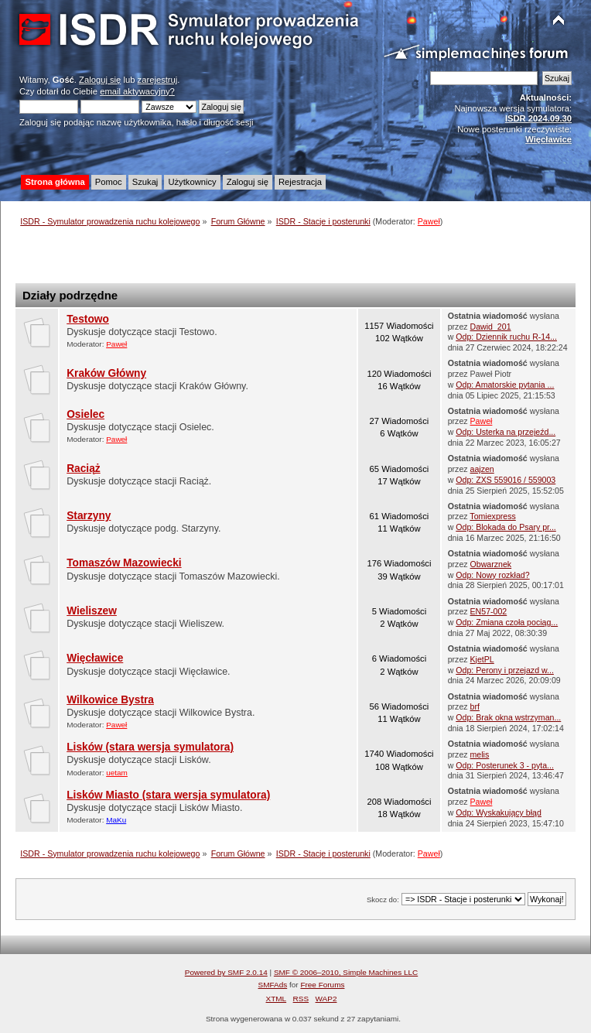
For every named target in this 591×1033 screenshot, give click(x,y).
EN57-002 (488, 611)
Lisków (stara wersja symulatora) (150, 747)
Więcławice (95, 658)
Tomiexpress (492, 516)
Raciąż (83, 468)
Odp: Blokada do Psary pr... (506, 527)
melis (480, 754)
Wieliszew (92, 611)
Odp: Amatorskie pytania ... (505, 384)
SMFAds (273, 984)
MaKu (116, 820)
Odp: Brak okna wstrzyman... (508, 717)
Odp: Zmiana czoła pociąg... (507, 622)
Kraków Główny (106, 373)
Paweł (429, 221)
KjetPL (482, 659)
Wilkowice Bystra (110, 700)
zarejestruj (158, 79)
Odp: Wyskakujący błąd (498, 812)
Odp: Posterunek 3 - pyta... (505, 765)
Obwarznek (491, 564)
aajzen (482, 469)
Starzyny (89, 516)
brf (475, 706)
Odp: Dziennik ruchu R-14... (506, 336)
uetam (117, 772)
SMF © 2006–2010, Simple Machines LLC (346, 972)
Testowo (88, 319)
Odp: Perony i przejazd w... (505, 670)
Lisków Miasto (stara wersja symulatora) (168, 795)
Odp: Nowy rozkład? (492, 575)
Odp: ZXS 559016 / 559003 (505, 479)
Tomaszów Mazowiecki (124, 563)
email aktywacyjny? (137, 91)
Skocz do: (383, 899)
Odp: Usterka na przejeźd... (505, 431)
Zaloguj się (100, 79)
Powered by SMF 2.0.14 (226, 972)
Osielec (85, 414)
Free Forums (322, 984)
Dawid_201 (490, 326)
